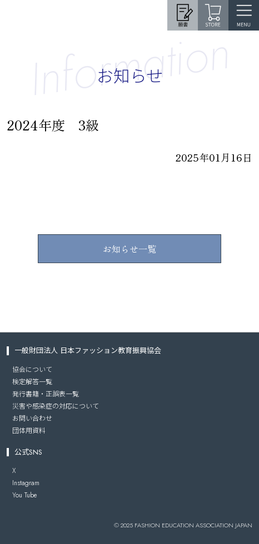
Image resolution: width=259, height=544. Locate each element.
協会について (32, 370)
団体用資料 (29, 431)
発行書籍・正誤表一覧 (45, 394)
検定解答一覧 (32, 382)
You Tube (24, 495)
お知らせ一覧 (129, 248)
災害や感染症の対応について (55, 406)
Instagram (25, 483)
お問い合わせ (32, 419)
